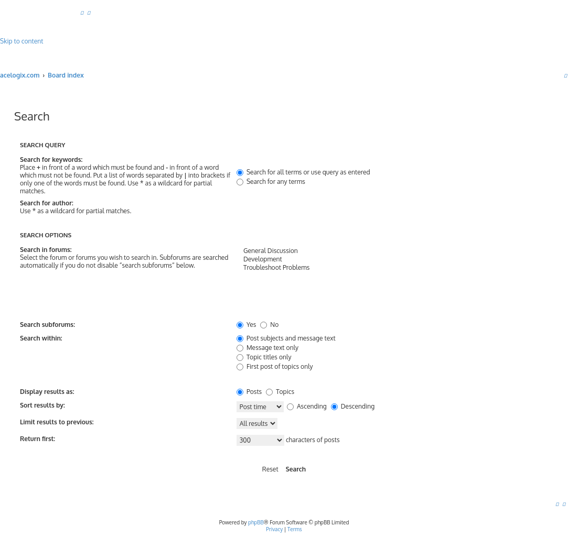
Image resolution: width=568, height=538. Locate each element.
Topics (280, 392)
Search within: (41, 338)
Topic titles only (264, 357)
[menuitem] (81, 12)
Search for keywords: (51, 159)
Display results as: (47, 392)
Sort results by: (42, 405)
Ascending (307, 406)
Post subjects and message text (286, 338)
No (269, 324)
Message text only (267, 348)
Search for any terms (271, 181)
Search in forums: (46, 250)
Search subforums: (47, 324)
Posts (249, 392)
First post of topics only (275, 366)
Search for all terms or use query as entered (303, 172)
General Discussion (392, 251)
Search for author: (46, 203)
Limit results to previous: (56, 422)
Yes (246, 324)
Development (392, 259)
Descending (352, 406)
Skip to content (21, 41)
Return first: (37, 439)
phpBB (256, 522)
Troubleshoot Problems (392, 267)
